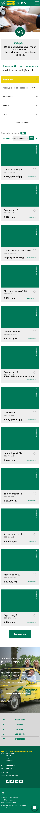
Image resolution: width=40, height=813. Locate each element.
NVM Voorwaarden (8, 802)
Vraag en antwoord (9, 805)
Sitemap (23, 805)
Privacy (4, 797)
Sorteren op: (8, 138)
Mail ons (9, 768)
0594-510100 (11, 765)
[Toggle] (37, 3)
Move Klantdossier (8, 808)
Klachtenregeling (8, 800)
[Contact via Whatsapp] (18, 3)
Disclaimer (14, 797)
